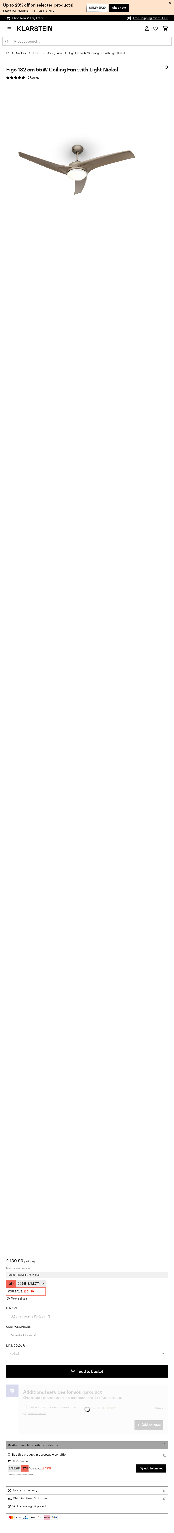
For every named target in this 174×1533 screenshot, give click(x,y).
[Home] (11, 53)
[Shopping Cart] (165, 28)
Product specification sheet (18, 1268)
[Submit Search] (6, 41)
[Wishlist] (155, 28)
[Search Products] (87, 41)
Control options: (18, 1326)
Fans (36, 53)
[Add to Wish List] (166, 67)
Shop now (119, 7)
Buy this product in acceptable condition (39, 1454)
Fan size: (12, 1307)
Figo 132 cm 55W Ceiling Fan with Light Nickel (97, 53)
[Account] (147, 28)
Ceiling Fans (54, 53)
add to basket (87, 1371)
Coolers (21, 53)
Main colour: (15, 1345)
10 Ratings (33, 77)
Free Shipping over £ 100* (150, 18)
